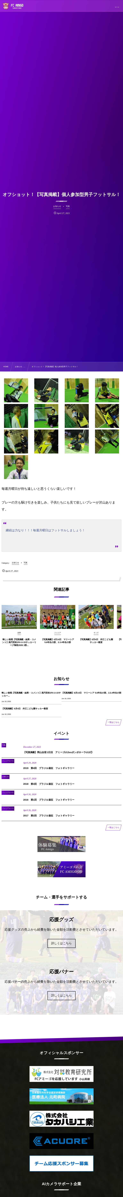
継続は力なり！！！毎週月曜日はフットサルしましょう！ (45, 530)
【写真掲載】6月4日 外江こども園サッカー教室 (25, 708)
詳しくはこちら (61, 943)
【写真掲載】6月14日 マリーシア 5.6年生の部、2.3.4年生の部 (91, 693)
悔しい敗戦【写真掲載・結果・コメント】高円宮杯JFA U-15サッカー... (31, 694)
